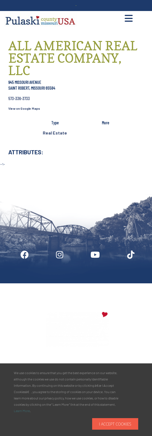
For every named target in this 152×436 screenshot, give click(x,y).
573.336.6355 (121, 362)
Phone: (104, 362)
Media (99, 286)
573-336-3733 (19, 98)
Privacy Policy (129, 286)
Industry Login (69, 286)
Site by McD (10, 170)
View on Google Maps (24, 108)
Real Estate (55, 132)
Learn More (22, 411)
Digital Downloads (28, 286)
